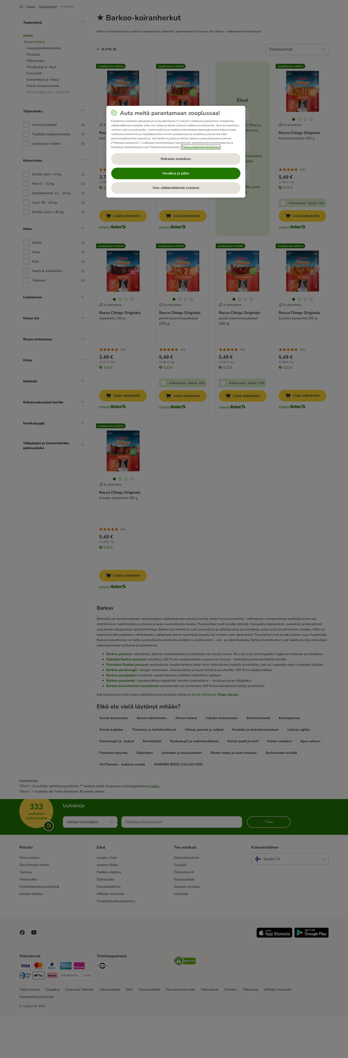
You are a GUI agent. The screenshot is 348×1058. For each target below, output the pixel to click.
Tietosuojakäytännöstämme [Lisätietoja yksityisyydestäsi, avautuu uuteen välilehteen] (200, 147)
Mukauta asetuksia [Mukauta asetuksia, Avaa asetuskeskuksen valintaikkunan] (176, 159)
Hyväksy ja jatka (176, 173)
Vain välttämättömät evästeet (175, 188)
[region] (175, 152)
